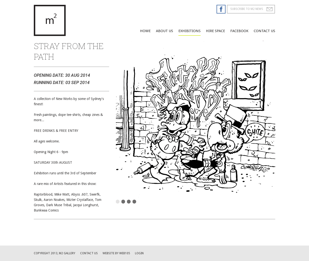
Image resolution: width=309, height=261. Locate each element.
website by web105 (116, 253)
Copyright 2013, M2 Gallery (54, 253)
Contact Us (264, 31)
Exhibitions (189, 31)
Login (139, 253)
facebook (239, 31)
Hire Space (215, 31)
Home (145, 31)
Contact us (89, 253)
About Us (164, 31)
